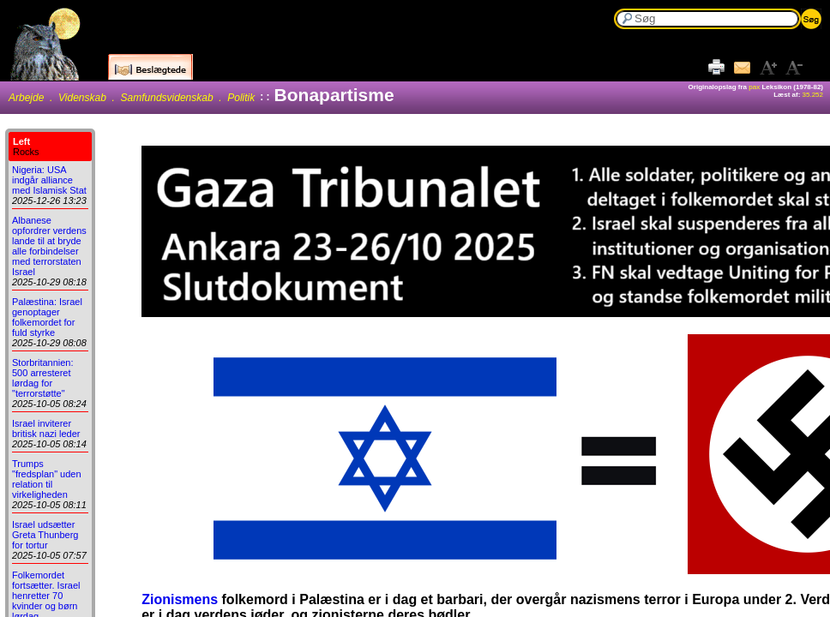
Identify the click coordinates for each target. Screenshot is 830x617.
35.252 (813, 95)
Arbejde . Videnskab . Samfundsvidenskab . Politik (132, 98)
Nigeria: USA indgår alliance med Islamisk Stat (49, 180)
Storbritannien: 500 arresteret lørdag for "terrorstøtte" (43, 377)
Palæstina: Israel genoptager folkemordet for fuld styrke (47, 317)
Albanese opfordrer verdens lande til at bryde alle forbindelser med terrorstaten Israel (49, 246)
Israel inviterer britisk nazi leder (46, 428)
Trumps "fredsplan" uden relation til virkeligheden (46, 479)
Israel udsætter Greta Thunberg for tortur (45, 534)
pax (754, 87)
